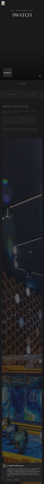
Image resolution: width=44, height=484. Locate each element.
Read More (12, 476)
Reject (16, 479)
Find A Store (22, 84)
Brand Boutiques (21, 10)
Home (12, 10)
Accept (9, 479)
